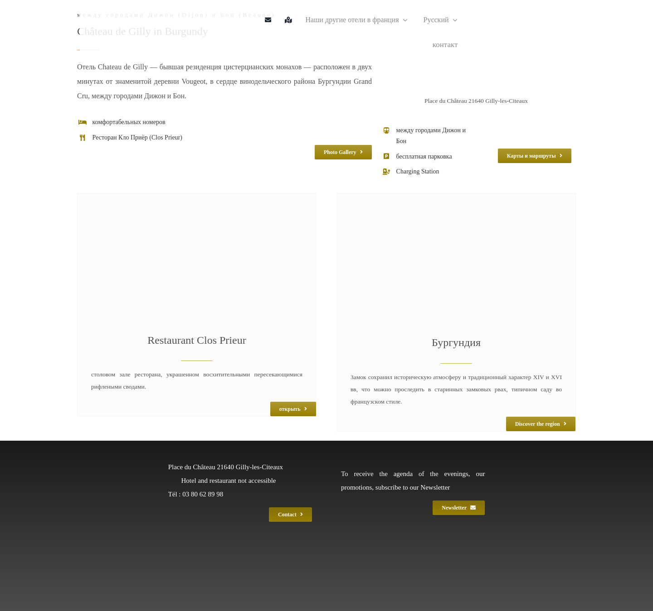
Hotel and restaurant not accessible (228, 480)
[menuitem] (437, 20)
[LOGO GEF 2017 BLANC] (275, 547)
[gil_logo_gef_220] (109, 10)
